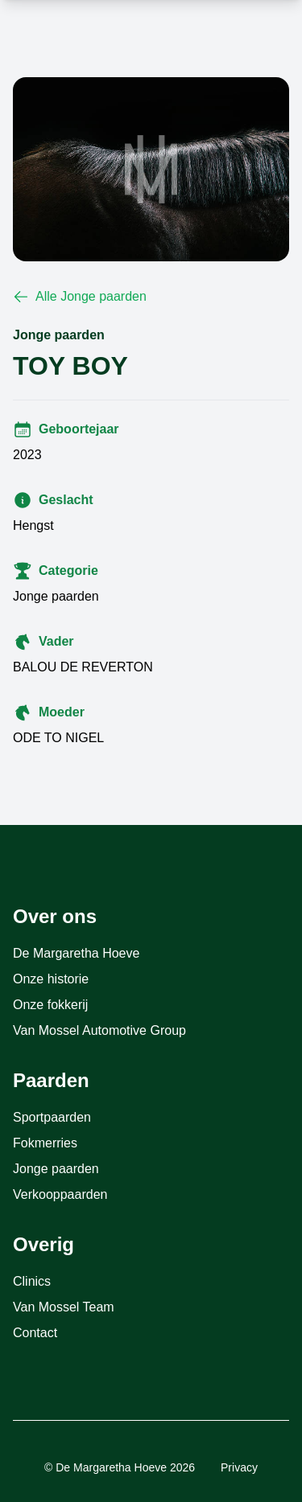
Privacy (239, 1467)
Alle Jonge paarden (80, 297)
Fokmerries (45, 1143)
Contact (35, 1333)
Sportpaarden (52, 1117)
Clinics (32, 1281)
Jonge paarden (56, 1169)
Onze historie (51, 979)
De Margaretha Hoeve (76, 953)
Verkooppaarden (60, 1194)
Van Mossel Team (63, 1307)
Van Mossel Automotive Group (99, 1030)
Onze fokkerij (50, 1005)
